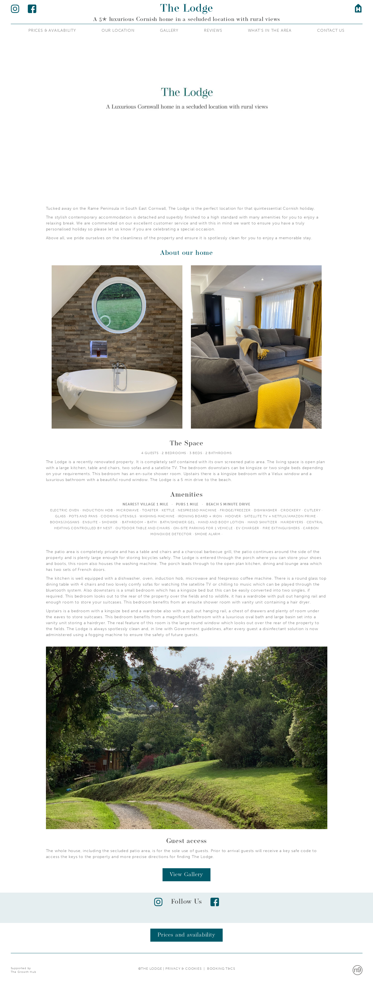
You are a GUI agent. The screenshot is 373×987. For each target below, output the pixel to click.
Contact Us (331, 30)
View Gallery (187, 875)
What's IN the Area (270, 30)
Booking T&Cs (221, 969)
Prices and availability (186, 935)
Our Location (118, 30)
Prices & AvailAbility (52, 30)
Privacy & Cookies (184, 969)
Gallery (169, 30)
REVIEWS (213, 30)
